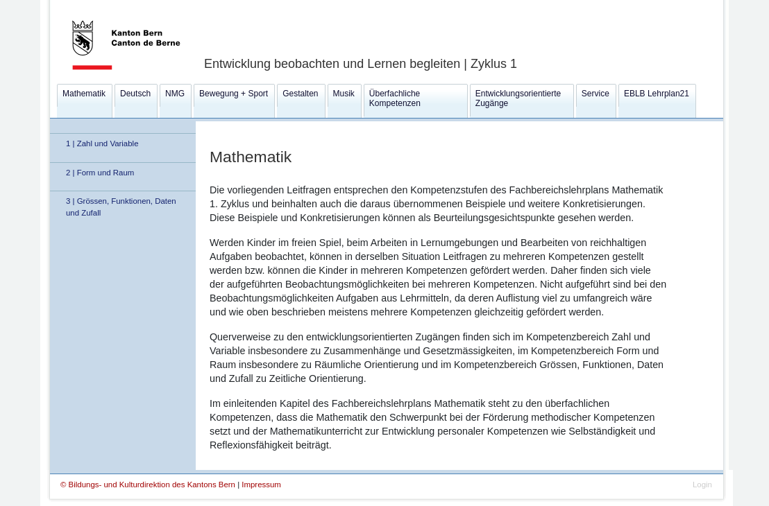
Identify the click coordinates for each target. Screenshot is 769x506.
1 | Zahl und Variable (102, 143)
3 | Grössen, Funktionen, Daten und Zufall (121, 207)
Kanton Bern (109, 5)
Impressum (261, 484)
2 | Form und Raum (100, 172)
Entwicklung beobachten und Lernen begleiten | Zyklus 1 (360, 64)
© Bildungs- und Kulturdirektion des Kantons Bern (148, 484)
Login (702, 484)
